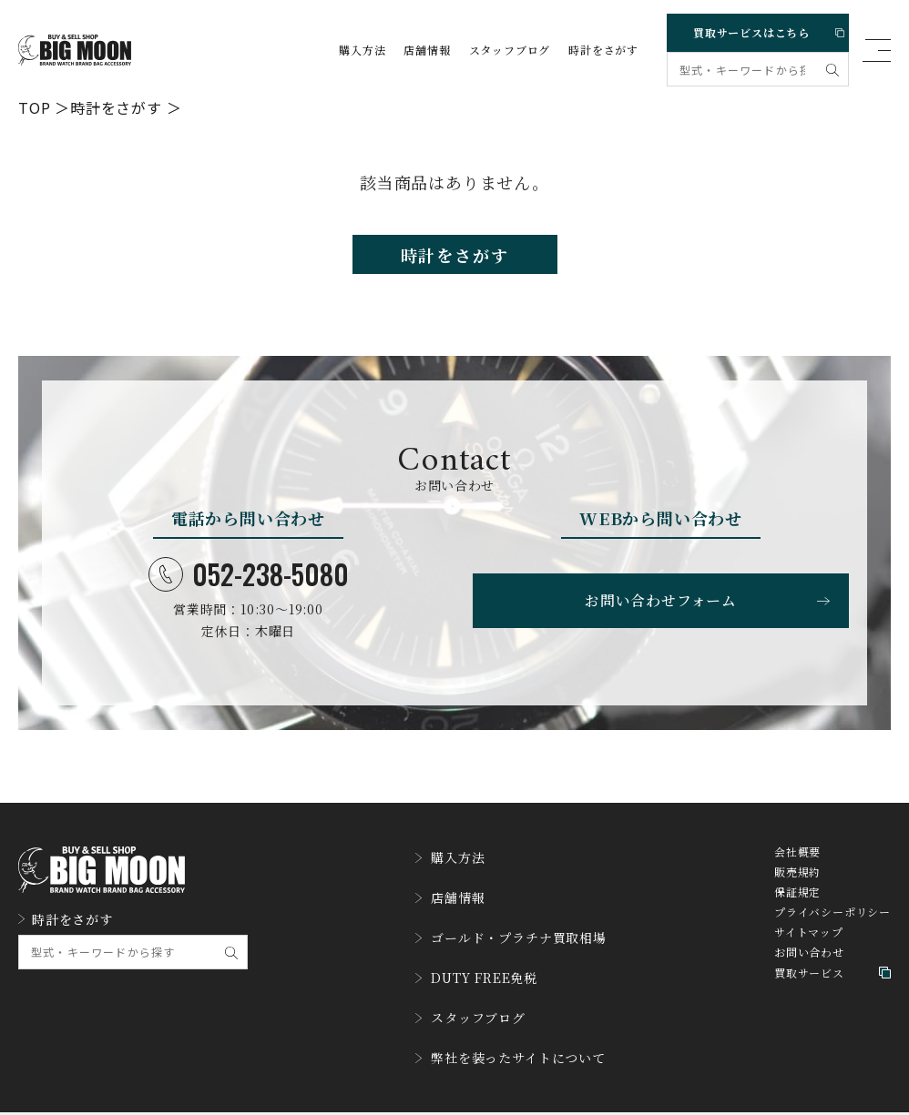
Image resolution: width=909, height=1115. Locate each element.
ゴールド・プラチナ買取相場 (510, 934)
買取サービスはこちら (763, 28)
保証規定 (797, 907)
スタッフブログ (510, 50)
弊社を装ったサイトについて (510, 1033)
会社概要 (797, 867)
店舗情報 (426, 50)
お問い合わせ (809, 967)
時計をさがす (603, 50)
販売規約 (797, 887)
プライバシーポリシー (832, 927)
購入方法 (362, 50)
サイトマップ (808, 947)
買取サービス (832, 988)
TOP (34, 106)
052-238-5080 (248, 585)
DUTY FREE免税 (472, 967)
